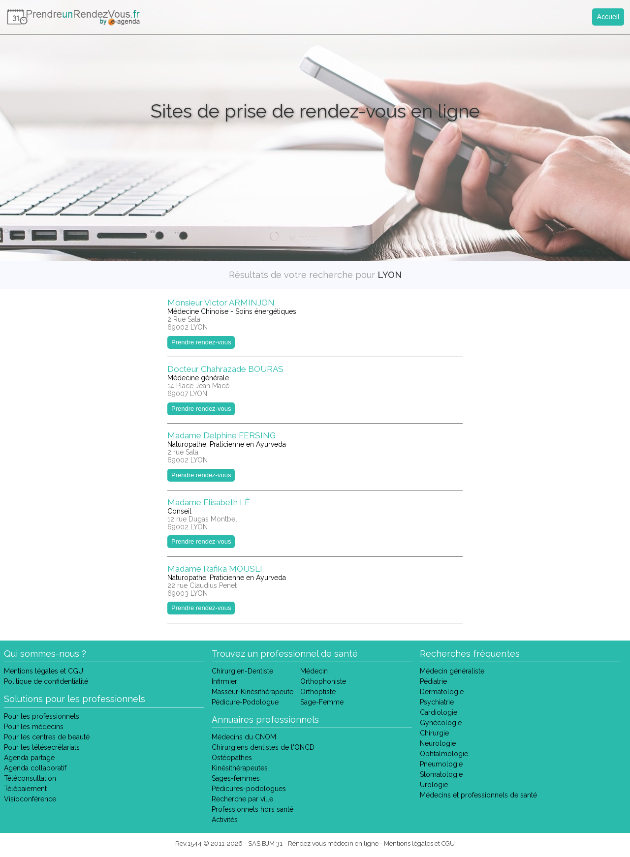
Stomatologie (441, 774)
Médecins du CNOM (244, 737)
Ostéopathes (232, 758)
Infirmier (224, 681)
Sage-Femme (322, 702)
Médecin (314, 671)
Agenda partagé (29, 758)
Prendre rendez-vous (201, 342)
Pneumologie (441, 764)
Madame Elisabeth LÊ (208, 502)
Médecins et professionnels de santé (478, 795)
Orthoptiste (318, 692)
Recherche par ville (242, 799)
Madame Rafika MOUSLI (214, 569)
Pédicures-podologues (249, 789)
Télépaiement (25, 789)
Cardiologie (438, 712)
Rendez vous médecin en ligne (333, 843)
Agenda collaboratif (35, 768)
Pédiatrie (433, 681)
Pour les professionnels (41, 716)
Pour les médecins (33, 727)
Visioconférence (30, 799)
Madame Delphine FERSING (221, 435)
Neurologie (438, 743)
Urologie (434, 785)
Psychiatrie (437, 702)
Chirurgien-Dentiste (242, 671)
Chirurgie (434, 733)
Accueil (608, 17)
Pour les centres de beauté (47, 737)
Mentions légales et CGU (43, 671)
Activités (225, 820)
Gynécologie (441, 723)
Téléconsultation (30, 778)
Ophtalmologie (444, 754)
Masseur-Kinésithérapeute (252, 692)
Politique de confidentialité (46, 681)
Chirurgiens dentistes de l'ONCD (263, 747)
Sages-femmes (236, 778)
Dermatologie (442, 692)
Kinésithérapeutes (240, 768)
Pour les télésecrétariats (42, 747)
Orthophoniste (323, 681)
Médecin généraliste (452, 671)
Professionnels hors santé (252, 809)
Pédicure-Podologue (245, 702)
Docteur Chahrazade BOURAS (225, 369)
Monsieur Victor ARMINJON (221, 302)
